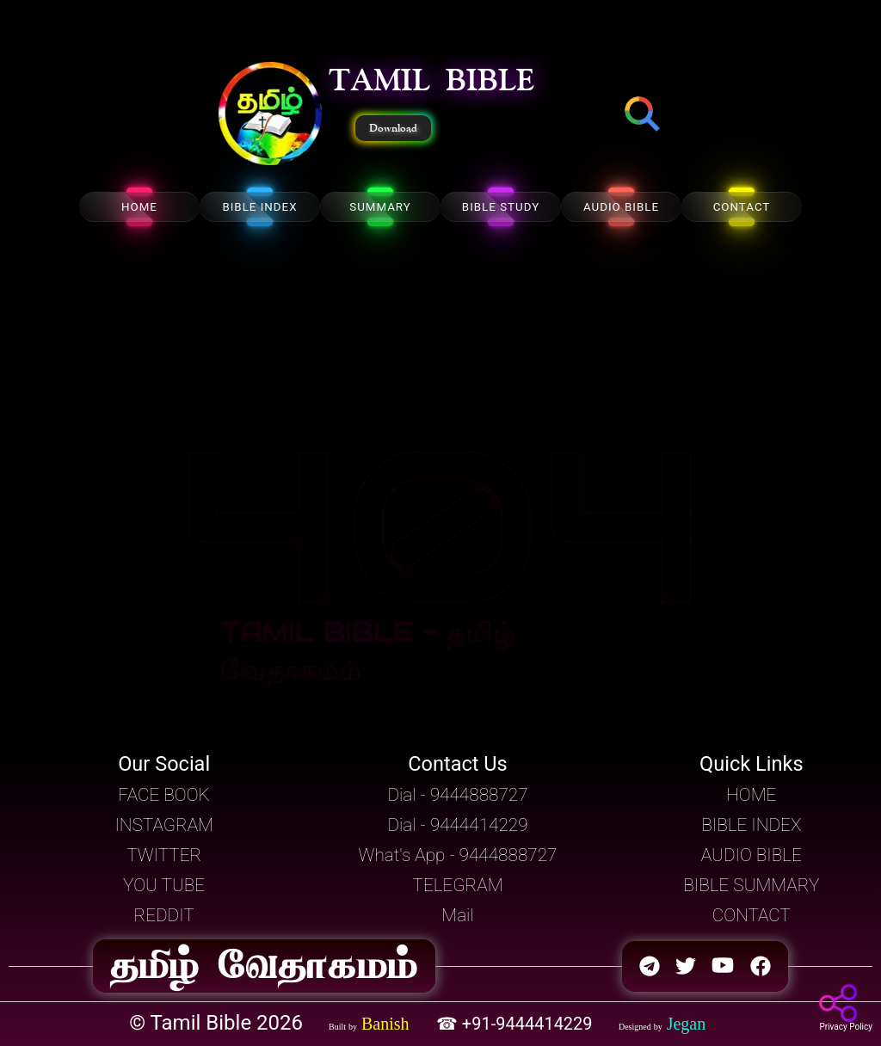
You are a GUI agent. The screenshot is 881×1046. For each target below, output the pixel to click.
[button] (270, 115)
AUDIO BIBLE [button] (751, 855)
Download (393, 128)
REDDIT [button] (164, 915)
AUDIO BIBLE (621, 206)
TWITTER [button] (163, 855)
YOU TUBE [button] (164, 885)
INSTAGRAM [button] (163, 825)
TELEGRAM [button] (458, 885)
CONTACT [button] (751, 915)
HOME (139, 206)
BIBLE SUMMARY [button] (751, 885)
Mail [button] (457, 915)
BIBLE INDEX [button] (751, 825)
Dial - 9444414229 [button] (457, 825)
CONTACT (742, 206)
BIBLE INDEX (259, 206)
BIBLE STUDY (500, 206)
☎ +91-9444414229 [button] (516, 1023)
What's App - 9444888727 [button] (458, 855)
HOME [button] (751, 794)
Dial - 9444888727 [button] (457, 794)
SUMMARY (380, 206)
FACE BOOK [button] (164, 794)
